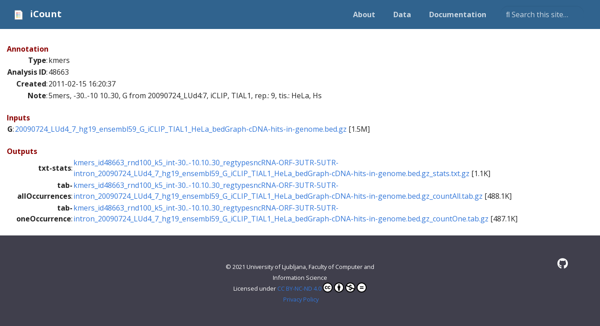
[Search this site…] (542, 14)
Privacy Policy (301, 299)
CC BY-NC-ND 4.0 (322, 287)
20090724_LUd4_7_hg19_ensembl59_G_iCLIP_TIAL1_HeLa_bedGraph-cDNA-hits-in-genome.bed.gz (181, 129)
